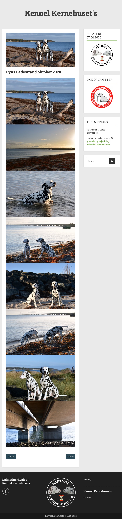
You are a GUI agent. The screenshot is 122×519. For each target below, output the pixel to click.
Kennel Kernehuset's (61, 13)
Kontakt (87, 497)
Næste (70, 456)
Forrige (11, 456)
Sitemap (87, 479)
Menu (5, 8)
